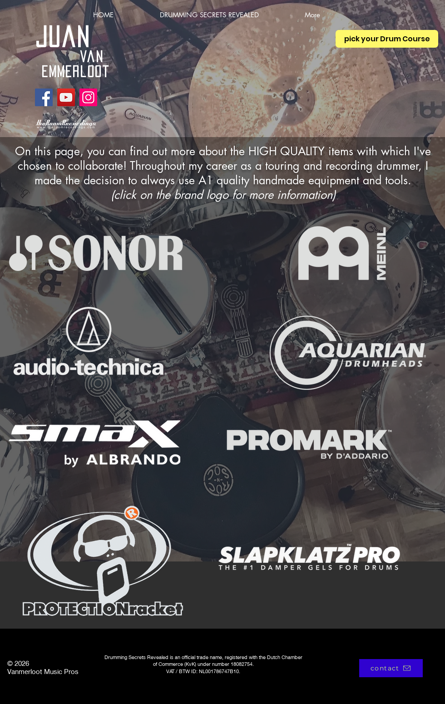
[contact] (391, 668)
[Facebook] (44, 97)
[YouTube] (66, 97)
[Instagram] (88, 97)
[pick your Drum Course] (387, 39)
